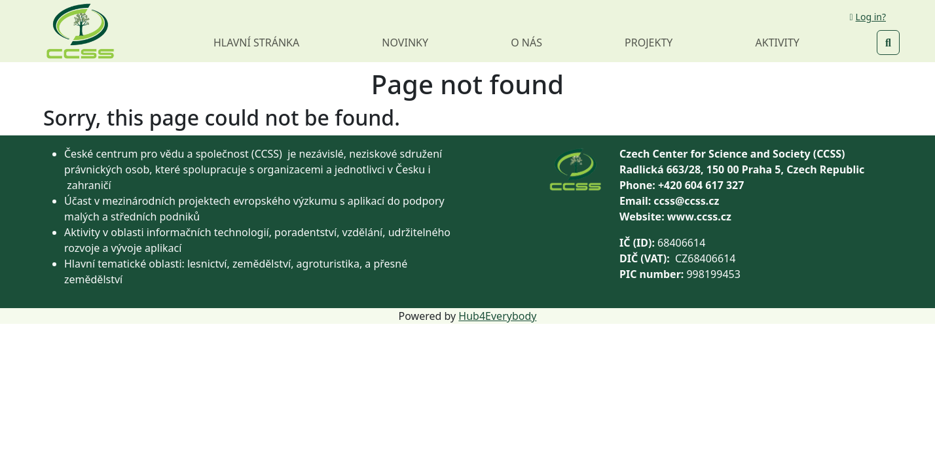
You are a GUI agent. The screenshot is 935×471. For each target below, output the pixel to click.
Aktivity (777, 42)
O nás (526, 42)
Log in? (867, 16)
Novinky (405, 42)
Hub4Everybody (497, 316)
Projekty (648, 42)
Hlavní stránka (256, 42)
